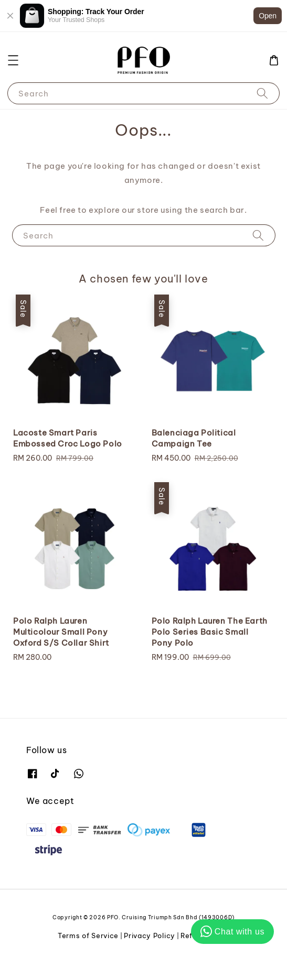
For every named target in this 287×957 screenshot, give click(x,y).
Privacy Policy (149, 935)
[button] (13, 60)
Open (268, 16)
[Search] (262, 93)
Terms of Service (88, 935)
